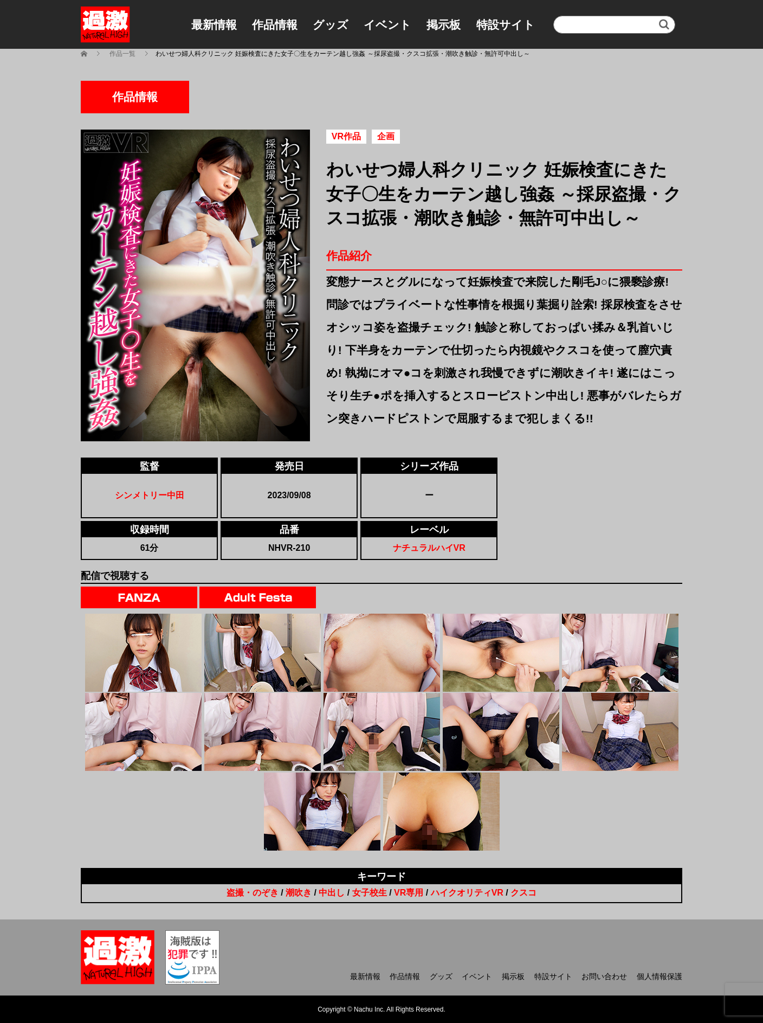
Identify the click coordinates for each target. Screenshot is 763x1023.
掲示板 (443, 24)
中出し (332, 892)
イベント (387, 24)
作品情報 (275, 24)
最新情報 (214, 24)
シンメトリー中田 (149, 495)
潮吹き (299, 892)
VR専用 (408, 892)
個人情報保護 (659, 976)
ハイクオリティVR (467, 892)
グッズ (330, 24)
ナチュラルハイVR (429, 547)
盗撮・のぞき (253, 892)
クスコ (523, 892)
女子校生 (369, 892)
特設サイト (505, 24)
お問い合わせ (604, 976)
